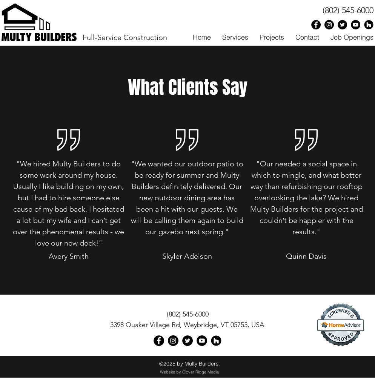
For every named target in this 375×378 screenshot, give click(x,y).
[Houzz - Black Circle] (368, 24)
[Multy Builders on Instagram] (329, 24)
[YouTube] (202, 340)
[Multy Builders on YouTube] (355, 24)
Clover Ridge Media (200, 372)
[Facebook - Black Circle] (316, 24)
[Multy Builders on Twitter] (342, 24)
